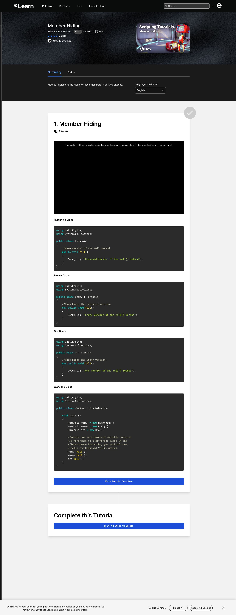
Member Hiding (20, 20)
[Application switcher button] (213, 6)
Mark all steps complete (144, 525)
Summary (80, 72)
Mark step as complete (144, 481)
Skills (96, 72)
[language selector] (175, 90)
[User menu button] (219, 5)
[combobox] (187, 6)
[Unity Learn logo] (24, 6)
